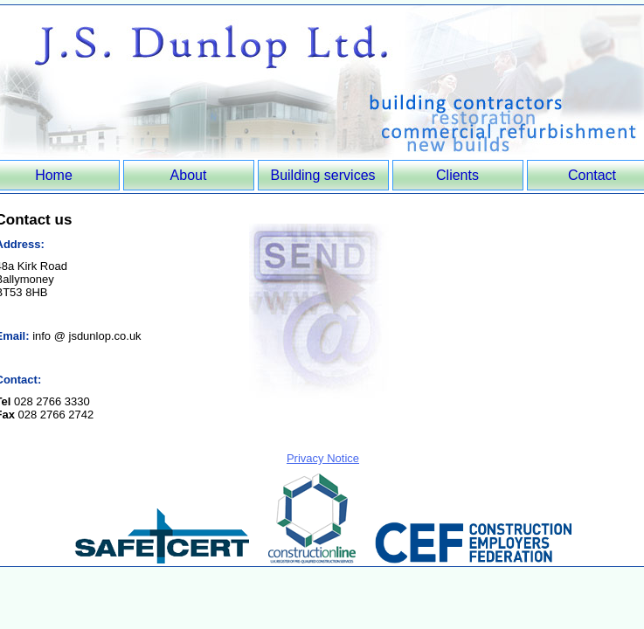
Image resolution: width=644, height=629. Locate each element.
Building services (322, 175)
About (188, 175)
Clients (457, 175)
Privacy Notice (323, 458)
